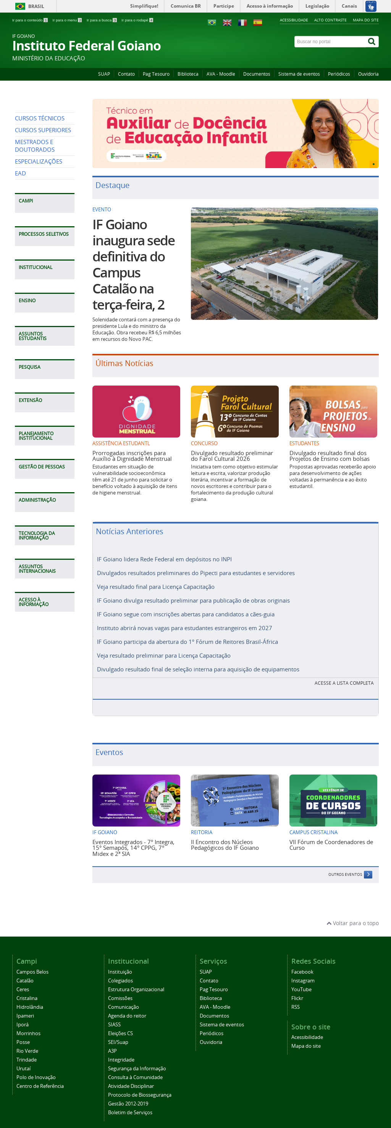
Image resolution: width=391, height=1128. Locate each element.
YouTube (301, 982)
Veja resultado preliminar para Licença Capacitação (164, 650)
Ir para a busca (102, 20)
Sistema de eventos (299, 74)
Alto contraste (330, 20)
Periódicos (339, 74)
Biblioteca (188, 74)
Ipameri (25, 1009)
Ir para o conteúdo (30, 20)
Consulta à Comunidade (135, 1070)
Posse (23, 1035)
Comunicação (123, 1000)
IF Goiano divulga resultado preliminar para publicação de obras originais (193, 598)
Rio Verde (27, 1044)
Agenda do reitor (127, 1009)
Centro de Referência (40, 1079)
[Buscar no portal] (330, 41)
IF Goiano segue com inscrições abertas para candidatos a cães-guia (186, 611)
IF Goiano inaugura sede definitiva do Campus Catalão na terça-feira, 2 (133, 264)
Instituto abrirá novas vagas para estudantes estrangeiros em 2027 (184, 624)
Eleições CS (120, 1026)
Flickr (297, 991)
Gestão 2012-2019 (128, 1097)
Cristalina (26, 991)
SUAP (104, 74)
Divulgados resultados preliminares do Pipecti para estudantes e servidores (196, 572)
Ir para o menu (67, 20)
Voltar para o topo (352, 916)
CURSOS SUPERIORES (43, 200)
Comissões (120, 991)
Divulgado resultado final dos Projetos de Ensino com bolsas (329, 455)
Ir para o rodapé (137, 20)
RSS (295, 1000)
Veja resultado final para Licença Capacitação (156, 585)
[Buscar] (372, 41)
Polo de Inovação (36, 1070)
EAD (20, 243)
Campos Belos (32, 965)
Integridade (121, 1053)
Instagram (303, 974)
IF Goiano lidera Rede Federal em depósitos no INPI (164, 559)
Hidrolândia (29, 1000)
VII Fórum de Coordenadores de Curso (331, 837)
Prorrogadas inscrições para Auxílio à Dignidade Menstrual (132, 455)
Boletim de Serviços (130, 1105)
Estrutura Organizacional (136, 982)
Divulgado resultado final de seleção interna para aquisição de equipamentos (198, 663)
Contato (126, 74)
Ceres (22, 982)
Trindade (26, 1053)
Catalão (25, 974)
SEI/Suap (118, 1035)
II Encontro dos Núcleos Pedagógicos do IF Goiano (225, 837)
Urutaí (23, 1061)
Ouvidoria (368, 74)
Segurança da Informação (137, 1061)
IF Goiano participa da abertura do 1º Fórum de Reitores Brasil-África (187, 637)
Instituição (120, 965)
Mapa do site (366, 20)
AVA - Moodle (221, 74)
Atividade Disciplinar (131, 1079)
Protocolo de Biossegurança (139, 1088)
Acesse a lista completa (344, 676)
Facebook (302, 965)
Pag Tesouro (156, 74)
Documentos (256, 74)
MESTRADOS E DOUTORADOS (35, 215)
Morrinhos (28, 1026)
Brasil (36, 6)
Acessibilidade (294, 20)
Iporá (22, 1018)
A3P (112, 1044)
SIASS (114, 1018)
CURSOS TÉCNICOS (40, 188)
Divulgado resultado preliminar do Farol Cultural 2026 (232, 455)
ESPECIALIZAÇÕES (38, 231)
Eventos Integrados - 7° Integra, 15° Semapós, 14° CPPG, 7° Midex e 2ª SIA (133, 841)
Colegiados (120, 974)
